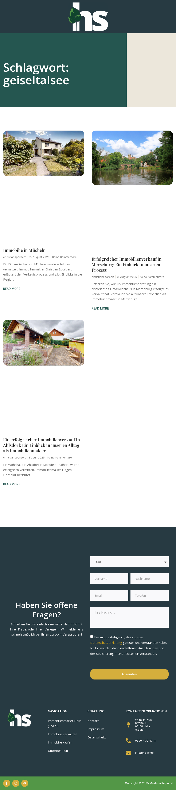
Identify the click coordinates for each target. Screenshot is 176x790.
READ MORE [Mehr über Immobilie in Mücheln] (11, 289)
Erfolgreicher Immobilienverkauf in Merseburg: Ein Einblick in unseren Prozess (126, 264)
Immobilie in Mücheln (24, 250)
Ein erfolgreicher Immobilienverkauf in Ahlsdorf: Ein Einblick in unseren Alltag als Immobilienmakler (41, 445)
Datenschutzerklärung (106, 642)
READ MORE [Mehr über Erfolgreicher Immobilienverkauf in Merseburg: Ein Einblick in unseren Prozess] (100, 308)
